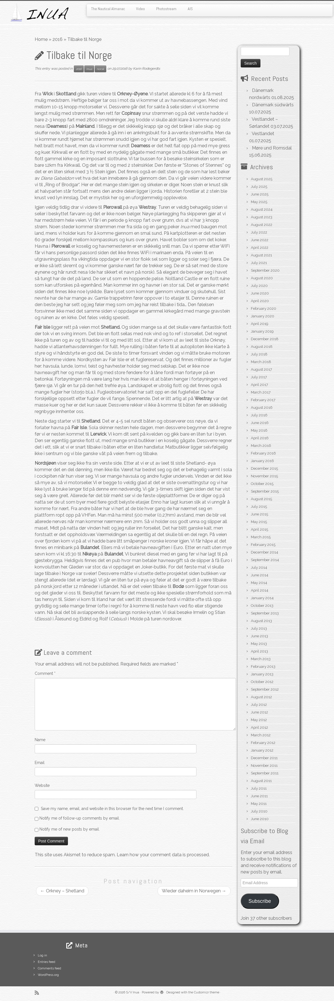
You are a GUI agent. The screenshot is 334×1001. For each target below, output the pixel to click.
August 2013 (261, 621)
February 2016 (263, 453)
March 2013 (261, 659)
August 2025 (261, 179)
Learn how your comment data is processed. (163, 854)
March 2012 (261, 735)
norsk (100, 69)
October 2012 (262, 682)
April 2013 (259, 651)
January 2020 (262, 316)
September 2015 (265, 491)
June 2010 (260, 819)
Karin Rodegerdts (146, 69)
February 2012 (263, 743)
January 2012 (262, 750)
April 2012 (259, 727)
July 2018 (259, 354)
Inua (89, 69)
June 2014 (259, 575)
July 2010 (259, 811)
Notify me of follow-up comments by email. (79, 818)
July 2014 (259, 567)
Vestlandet (263, 133)
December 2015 (264, 468)
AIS (190, 8)
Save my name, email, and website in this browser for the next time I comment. (112, 808)
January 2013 (262, 674)
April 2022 (259, 247)
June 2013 (259, 636)
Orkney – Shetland (62, 891)
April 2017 (259, 385)
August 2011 (261, 781)
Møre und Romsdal (272, 148)
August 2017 (261, 369)
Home (41, 39)
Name (40, 739)
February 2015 (263, 545)
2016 (57, 39)
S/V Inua (132, 992)
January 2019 (262, 331)
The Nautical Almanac (108, 8)
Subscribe (259, 901)
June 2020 (260, 293)
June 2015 (259, 514)
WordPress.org (48, 975)
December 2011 (264, 758)
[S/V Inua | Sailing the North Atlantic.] (39, 12)
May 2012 (259, 720)
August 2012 (261, 697)
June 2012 (259, 712)
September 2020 (265, 270)
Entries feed (46, 962)
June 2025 (259, 194)
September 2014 (265, 560)
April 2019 (259, 324)
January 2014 (262, 598)
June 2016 (260, 423)
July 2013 (259, 628)
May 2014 (259, 583)
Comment (45, 673)
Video (140, 8)
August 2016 (262, 407)
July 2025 (259, 187)
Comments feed (49, 968)
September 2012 (265, 689)
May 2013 (259, 644)
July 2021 (259, 263)
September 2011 (264, 773)
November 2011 (264, 765)
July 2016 (259, 415)
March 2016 (261, 446)
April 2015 (259, 529)
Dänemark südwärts (273, 104)
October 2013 (262, 605)
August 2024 (262, 209)
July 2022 (259, 232)
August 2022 (261, 225)
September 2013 (265, 613)
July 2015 (259, 506)
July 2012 (259, 705)
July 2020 (259, 286)
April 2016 (260, 438)
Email (40, 762)
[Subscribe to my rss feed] (39, 993)
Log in (42, 955)
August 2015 (261, 499)
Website (42, 785)
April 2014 (259, 590)
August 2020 (262, 278)
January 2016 (262, 461)
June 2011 (259, 796)
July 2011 (259, 788)
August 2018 (262, 346)
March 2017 (261, 392)
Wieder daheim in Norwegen (194, 891)
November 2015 (264, 476)
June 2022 (259, 240)
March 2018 (261, 362)
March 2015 (261, 537)
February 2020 (263, 308)
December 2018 (264, 339)
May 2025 (259, 202)
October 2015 (262, 484)
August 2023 (261, 217)
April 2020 (260, 301)
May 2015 (259, 522)
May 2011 (259, 804)
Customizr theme (206, 992)
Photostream (166, 8)
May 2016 (259, 430)
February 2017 (263, 400)
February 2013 (263, 666)
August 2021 (261, 255)
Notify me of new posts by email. (69, 829)
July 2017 (259, 377)
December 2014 (264, 552)
